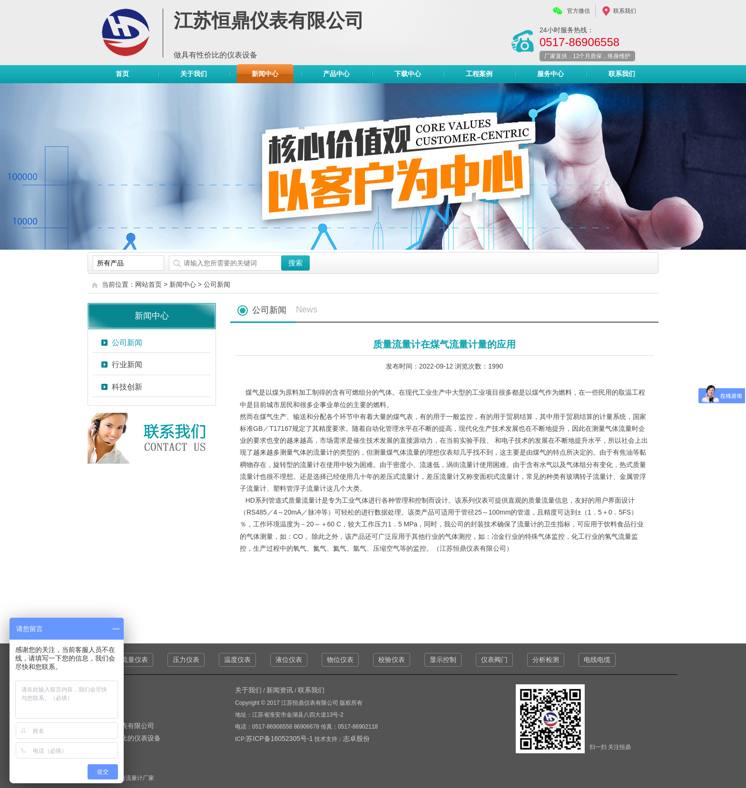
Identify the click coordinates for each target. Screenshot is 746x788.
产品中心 (336, 76)
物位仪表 (340, 659)
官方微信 (578, 11)
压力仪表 (186, 659)
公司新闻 (217, 284)
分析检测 (545, 659)
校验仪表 (391, 659)
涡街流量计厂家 (134, 778)
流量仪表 (134, 659)
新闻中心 (265, 74)
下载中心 (407, 74)
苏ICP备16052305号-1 (280, 738)
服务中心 (550, 74)
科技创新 (127, 387)
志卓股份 (356, 738)
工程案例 (479, 74)
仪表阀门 (494, 659)
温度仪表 (237, 659)
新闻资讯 (279, 690)
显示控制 (443, 659)
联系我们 (624, 11)
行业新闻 (127, 364)
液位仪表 (288, 659)
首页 (122, 74)
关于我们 (193, 74)
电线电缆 (597, 659)
